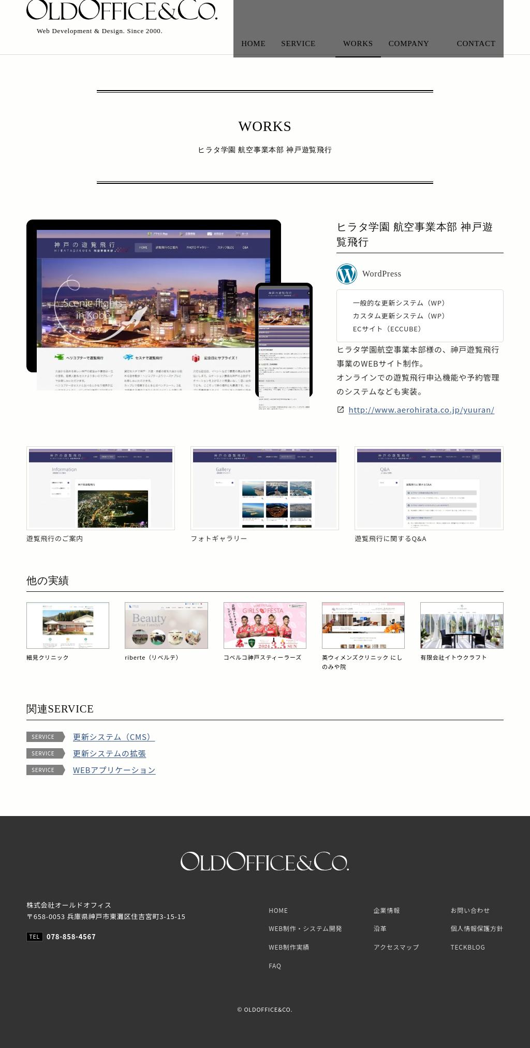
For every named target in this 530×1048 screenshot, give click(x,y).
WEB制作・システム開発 (305, 928)
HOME (278, 910)
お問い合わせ (471, 910)
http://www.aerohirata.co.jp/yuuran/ (422, 409)
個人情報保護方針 (477, 928)
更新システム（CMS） (114, 737)
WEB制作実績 (289, 946)
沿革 (380, 928)
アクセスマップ (396, 946)
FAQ (275, 965)
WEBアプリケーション (114, 770)
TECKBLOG (468, 946)
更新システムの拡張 (109, 753)
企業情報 (387, 910)
